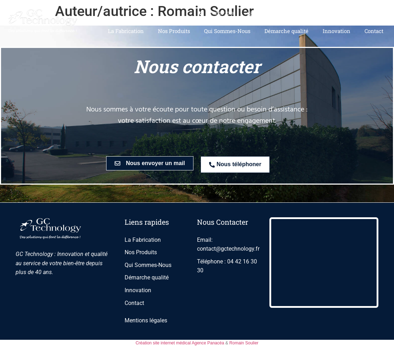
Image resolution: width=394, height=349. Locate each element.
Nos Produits (174, 30)
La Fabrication (126, 30)
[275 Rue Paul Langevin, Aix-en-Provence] (323, 262)
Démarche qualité (286, 30)
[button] (149, 163)
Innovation (336, 30)
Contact (374, 30)
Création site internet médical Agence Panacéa (180, 342)
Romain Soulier (243, 342)
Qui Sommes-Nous (227, 30)
